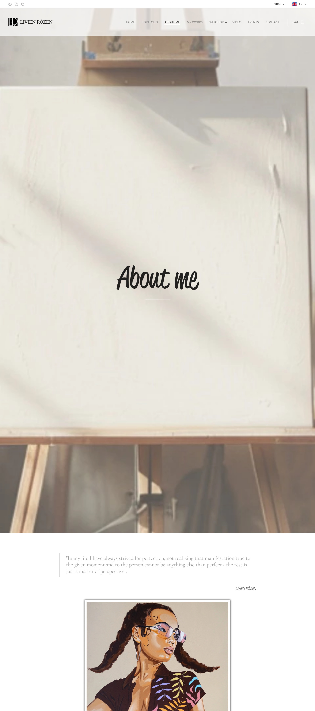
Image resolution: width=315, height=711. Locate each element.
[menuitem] (129, 22)
